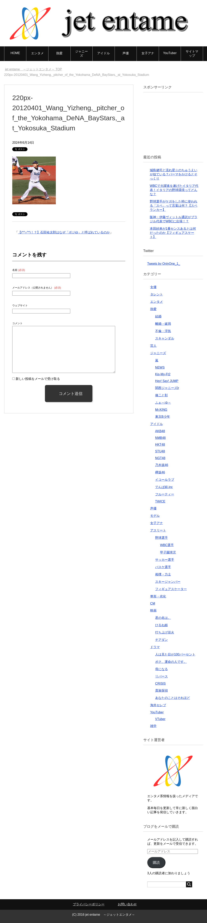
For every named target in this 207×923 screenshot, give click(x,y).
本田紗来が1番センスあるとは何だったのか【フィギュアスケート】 (173, 233)
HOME (15, 53)
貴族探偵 (161, 690)
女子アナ (147, 53)
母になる (161, 669)
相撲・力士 (163, 574)
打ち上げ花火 (164, 632)
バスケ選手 (163, 567)
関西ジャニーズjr (167, 388)
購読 (156, 863)
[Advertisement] (177, 123)
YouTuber (170, 53)
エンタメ (37, 53)
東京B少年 (162, 416)
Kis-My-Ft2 (162, 374)
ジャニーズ (81, 53)
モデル (155, 515)
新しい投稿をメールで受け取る (38, 378)
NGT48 (160, 458)
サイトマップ (192, 53)
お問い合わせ (127, 904)
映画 (153, 610)
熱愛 (59, 53)
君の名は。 (163, 617)
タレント (156, 294)
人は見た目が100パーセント (175, 654)
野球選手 (161, 537)
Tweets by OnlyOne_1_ (163, 263)
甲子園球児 (168, 552)
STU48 (160, 451)
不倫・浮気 (163, 331)
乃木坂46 (161, 465)
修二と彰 (161, 395)
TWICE (160, 501)
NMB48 (160, 438)
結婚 (158, 316)
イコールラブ (164, 479)
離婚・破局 (163, 323)
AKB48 (160, 431)
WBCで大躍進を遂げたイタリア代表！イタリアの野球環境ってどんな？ (174, 190)
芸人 (153, 345)
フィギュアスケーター (171, 589)
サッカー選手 (164, 559)
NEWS (160, 367)
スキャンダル (164, 338)
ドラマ (155, 647)
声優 (125, 53)
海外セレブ (158, 705)
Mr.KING (161, 409)
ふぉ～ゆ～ (163, 402)
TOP (33, 69)
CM (152, 603)
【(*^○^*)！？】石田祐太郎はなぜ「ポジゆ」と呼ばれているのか (64, 232)
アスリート (158, 530)
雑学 (153, 726)
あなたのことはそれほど (172, 697)
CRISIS (160, 683)
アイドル (103, 53)
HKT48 (160, 444)
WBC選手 (167, 545)
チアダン (161, 639)
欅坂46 (160, 472)
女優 (153, 287)
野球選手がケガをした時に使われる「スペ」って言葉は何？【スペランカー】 (173, 205)
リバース (161, 676)
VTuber (160, 719)
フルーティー (164, 494)
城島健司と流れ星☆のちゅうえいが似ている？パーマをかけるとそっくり (173, 174)
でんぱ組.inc (164, 487)
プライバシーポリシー (88, 904)
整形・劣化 (158, 596)
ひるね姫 (161, 625)
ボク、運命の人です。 (171, 661)
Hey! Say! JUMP (166, 381)
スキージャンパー (167, 581)
